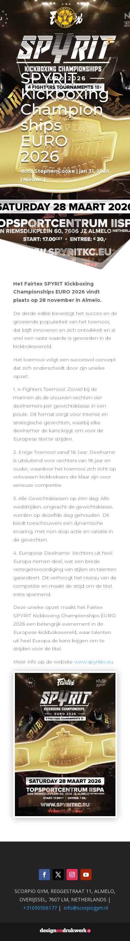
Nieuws (33, 179)
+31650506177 (40, 907)
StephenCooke (54, 171)
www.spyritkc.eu (93, 662)
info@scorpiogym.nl (86, 907)
